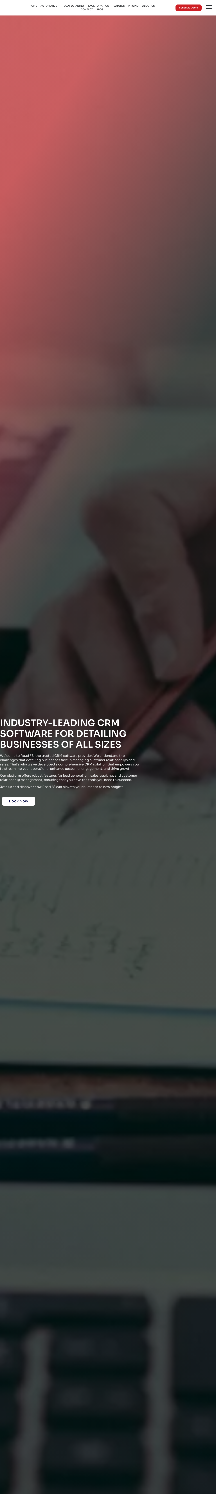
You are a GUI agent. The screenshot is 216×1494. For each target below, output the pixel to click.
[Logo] (12, 8)
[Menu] (208, 7)
